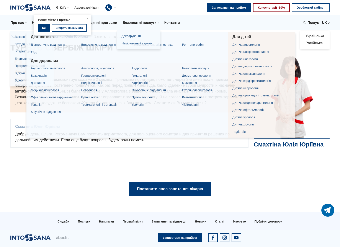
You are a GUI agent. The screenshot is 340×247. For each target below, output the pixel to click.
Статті (219, 221)
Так (44, 27)
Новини (200, 221)
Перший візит (133, 221)
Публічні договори (269, 221)
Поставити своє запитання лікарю (170, 189)
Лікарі (36, 36)
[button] (64, 7)
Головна (17, 36)
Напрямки (106, 221)
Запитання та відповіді (169, 221)
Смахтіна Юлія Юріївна (68, 36)
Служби (63, 221)
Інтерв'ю (239, 221)
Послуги (84, 221)
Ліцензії (61, 237)
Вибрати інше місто (69, 27)
